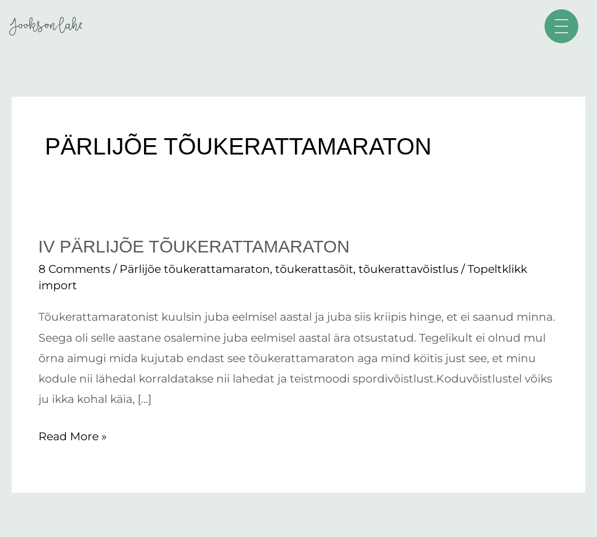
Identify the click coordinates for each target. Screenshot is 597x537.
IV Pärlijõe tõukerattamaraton (194, 246)
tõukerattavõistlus (408, 269)
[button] (561, 26)
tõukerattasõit (314, 269)
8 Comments (74, 269)
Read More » (72, 434)
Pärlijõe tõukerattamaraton (195, 269)
